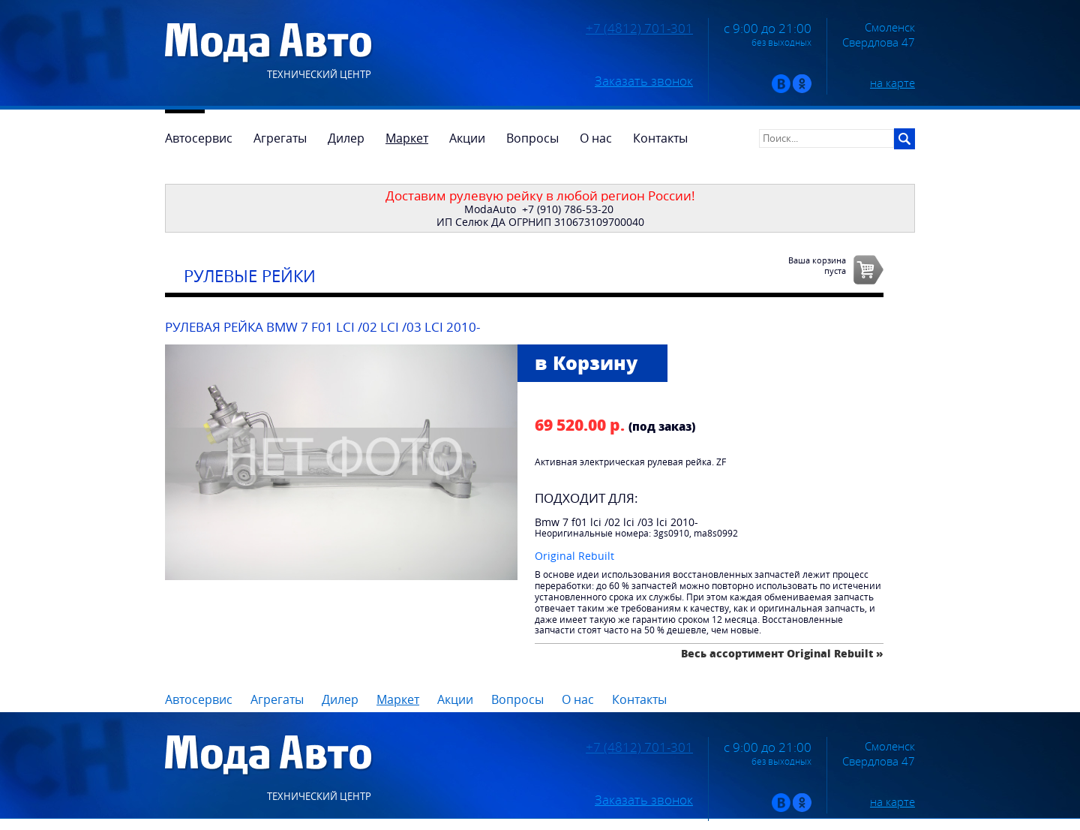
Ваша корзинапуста (817, 264)
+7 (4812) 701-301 (639, 28)
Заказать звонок (644, 81)
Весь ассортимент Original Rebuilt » (782, 653)
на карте (892, 82)
